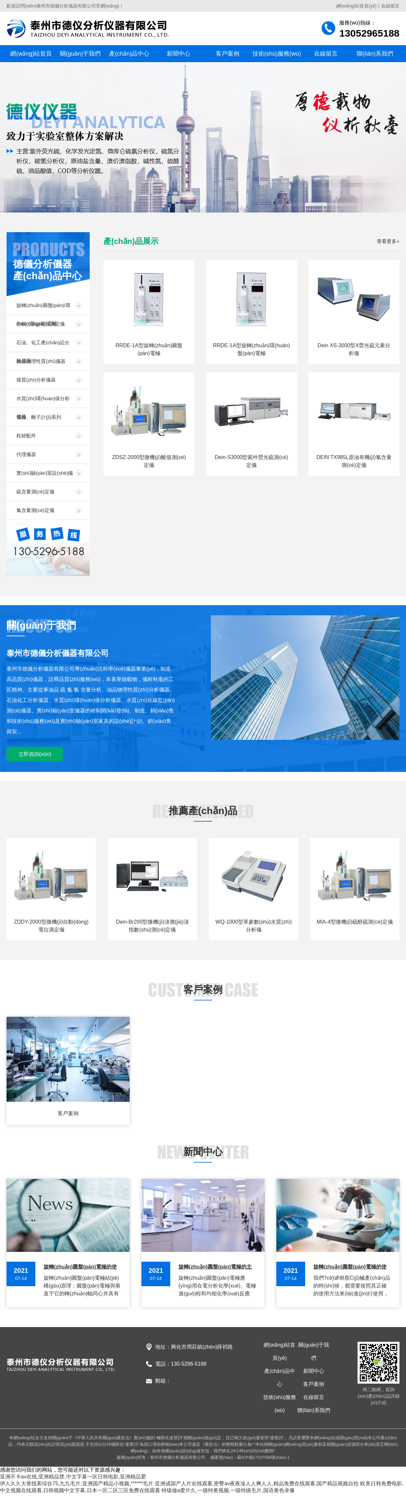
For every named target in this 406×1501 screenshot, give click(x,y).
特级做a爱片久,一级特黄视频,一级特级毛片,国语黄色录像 (227, 1490)
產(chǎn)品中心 (129, 53)
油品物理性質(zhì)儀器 (40, 361)
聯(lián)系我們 (375, 53)
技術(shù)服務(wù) (276, 53)
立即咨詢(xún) (34, 754)
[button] (197, 204)
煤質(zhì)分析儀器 (36, 380)
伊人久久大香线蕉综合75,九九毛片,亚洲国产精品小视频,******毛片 (77, 1483)
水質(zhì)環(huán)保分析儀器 (43, 402)
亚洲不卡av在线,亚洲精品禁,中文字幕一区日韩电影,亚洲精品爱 (73, 1476)
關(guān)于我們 (80, 53)
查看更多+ (388, 241)
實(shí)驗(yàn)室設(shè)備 (44, 473)
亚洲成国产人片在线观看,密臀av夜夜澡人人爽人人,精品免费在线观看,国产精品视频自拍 (257, 1483)
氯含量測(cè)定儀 (35, 510)
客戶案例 (227, 53)
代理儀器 (26, 454)
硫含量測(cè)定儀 (35, 491)
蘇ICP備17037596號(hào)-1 (263, 1457)
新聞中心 (178, 53)
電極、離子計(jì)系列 (39, 417)
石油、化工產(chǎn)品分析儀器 (42, 346)
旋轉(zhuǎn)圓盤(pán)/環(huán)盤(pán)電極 (43, 308)
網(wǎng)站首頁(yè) (356, 6)
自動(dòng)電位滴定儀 (40, 324)
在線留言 (390, 6)
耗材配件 (26, 435)
